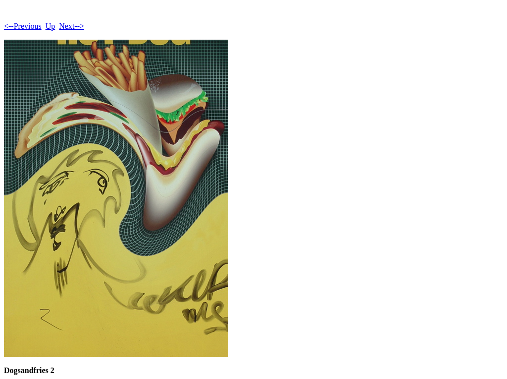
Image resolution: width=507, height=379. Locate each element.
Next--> (71, 26)
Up (50, 26)
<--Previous (23, 26)
